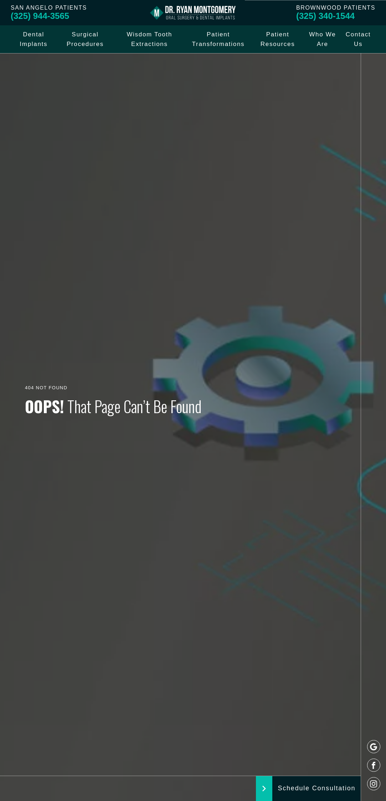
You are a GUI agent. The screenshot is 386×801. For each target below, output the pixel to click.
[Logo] (193, 12)
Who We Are (322, 39)
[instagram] (373, 783)
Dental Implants (33, 39)
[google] (373, 746)
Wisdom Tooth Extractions (149, 39)
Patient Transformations (218, 39)
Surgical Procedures (85, 39)
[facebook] (373, 765)
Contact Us (358, 39)
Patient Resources (278, 39)
